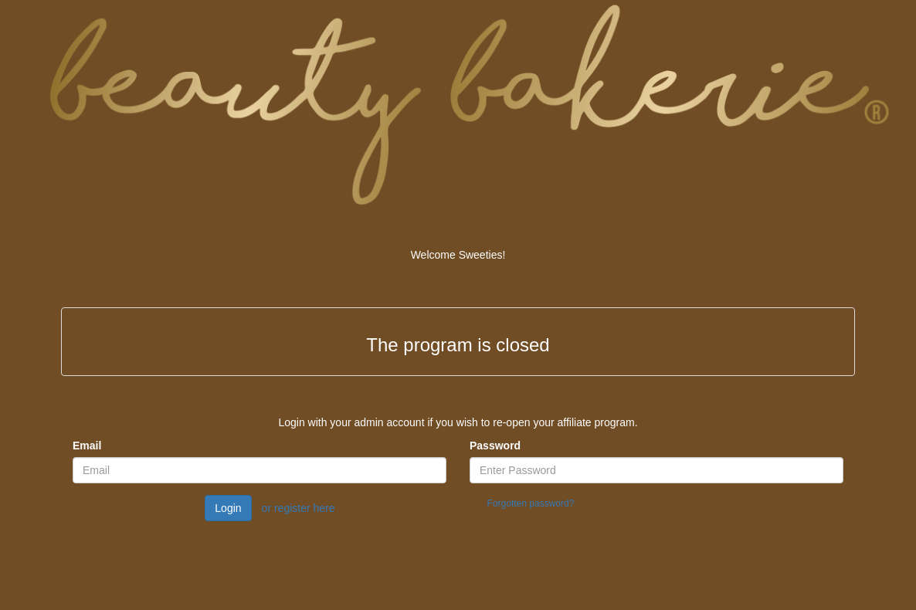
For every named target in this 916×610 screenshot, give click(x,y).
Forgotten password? (531, 503)
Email (87, 445)
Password (495, 445)
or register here (298, 508)
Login (228, 508)
